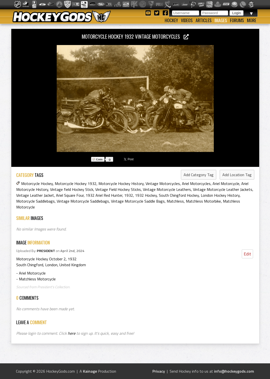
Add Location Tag (237, 175)
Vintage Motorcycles (163, 183)
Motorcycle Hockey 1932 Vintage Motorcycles (135, 36)
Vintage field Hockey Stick (71, 189)
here (71, 333)
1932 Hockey (146, 195)
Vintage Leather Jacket (35, 195)
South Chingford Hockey (179, 195)
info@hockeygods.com (234, 371)
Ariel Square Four (70, 195)
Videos (187, 20)
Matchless (175, 201)
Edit (247, 254)
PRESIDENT (46, 250)
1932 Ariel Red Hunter (104, 195)
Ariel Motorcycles (196, 183)
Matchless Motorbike (203, 201)
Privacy (158, 371)
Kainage (90, 371)
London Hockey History (220, 195)
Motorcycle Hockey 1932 (75, 183)
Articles (204, 20)
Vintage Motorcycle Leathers (167, 189)
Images (221, 20)
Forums (237, 20)
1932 (128, 195)
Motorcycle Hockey (37, 183)
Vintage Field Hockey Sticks (118, 189)
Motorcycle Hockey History (121, 183)
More (251, 20)
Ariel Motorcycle (226, 183)
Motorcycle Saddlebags (35, 201)
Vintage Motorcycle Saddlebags (83, 201)
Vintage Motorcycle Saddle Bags (138, 201)
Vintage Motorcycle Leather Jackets (222, 189)
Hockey (171, 20)
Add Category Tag (199, 175)
